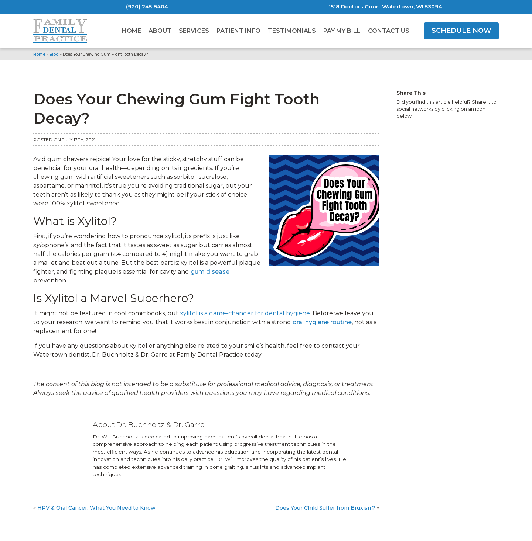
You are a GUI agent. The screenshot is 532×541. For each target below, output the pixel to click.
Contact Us (388, 30)
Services (194, 30)
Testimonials (292, 30)
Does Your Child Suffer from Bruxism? (325, 507)
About (160, 30)
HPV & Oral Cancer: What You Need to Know (96, 507)
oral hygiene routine (322, 322)
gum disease (210, 271)
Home (131, 30)
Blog (54, 54)
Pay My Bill (342, 30)
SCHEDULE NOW (461, 31)
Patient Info (238, 30)
